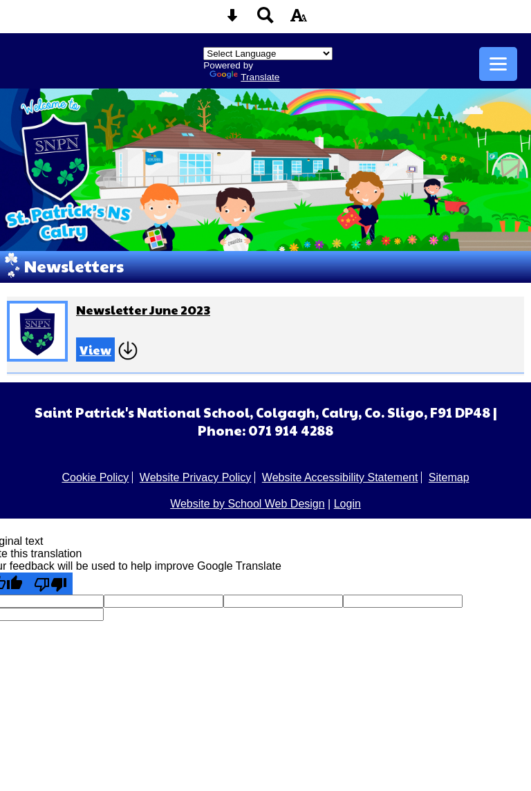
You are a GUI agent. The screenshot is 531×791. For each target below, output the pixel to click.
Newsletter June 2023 (143, 309)
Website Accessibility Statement (340, 477)
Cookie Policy (95, 477)
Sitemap (449, 477)
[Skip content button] (232, 20)
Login (347, 504)
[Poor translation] (50, 584)
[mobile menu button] (498, 64)
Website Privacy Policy (196, 477)
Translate (244, 77)
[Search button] (265, 20)
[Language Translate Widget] (268, 53)
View (95, 349)
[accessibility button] (298, 20)
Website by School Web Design (247, 504)
